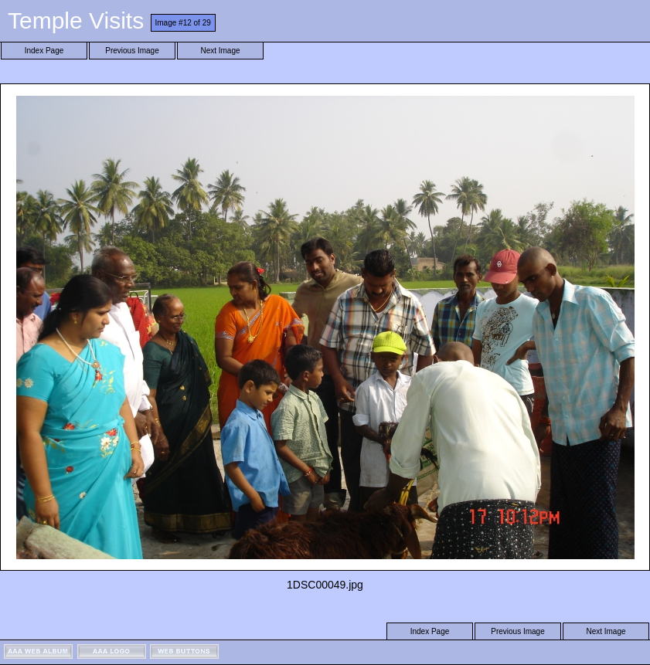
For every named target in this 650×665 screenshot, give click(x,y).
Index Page (44, 50)
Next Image (220, 50)
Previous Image (131, 50)
